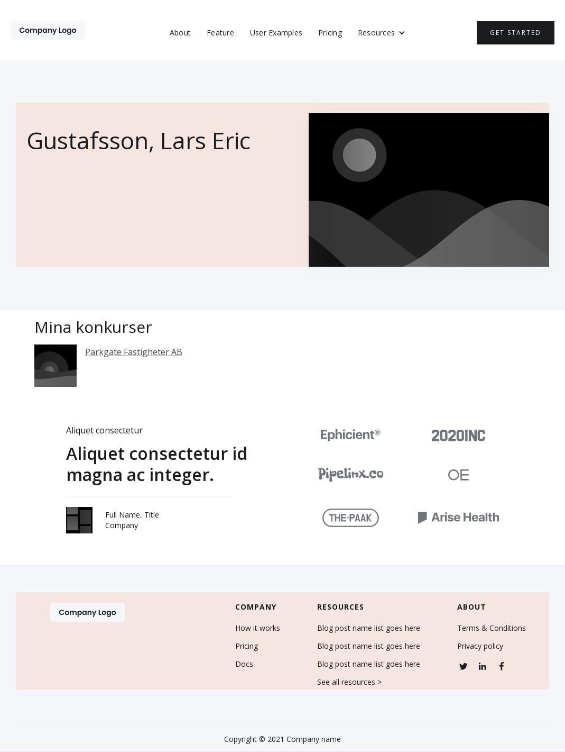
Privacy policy (480, 646)
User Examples (276, 33)
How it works (257, 628)
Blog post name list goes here (368, 628)
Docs (244, 664)
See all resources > (349, 682)
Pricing (330, 33)
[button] (382, 33)
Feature (220, 33)
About (180, 33)
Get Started (515, 32)
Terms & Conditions (491, 628)
